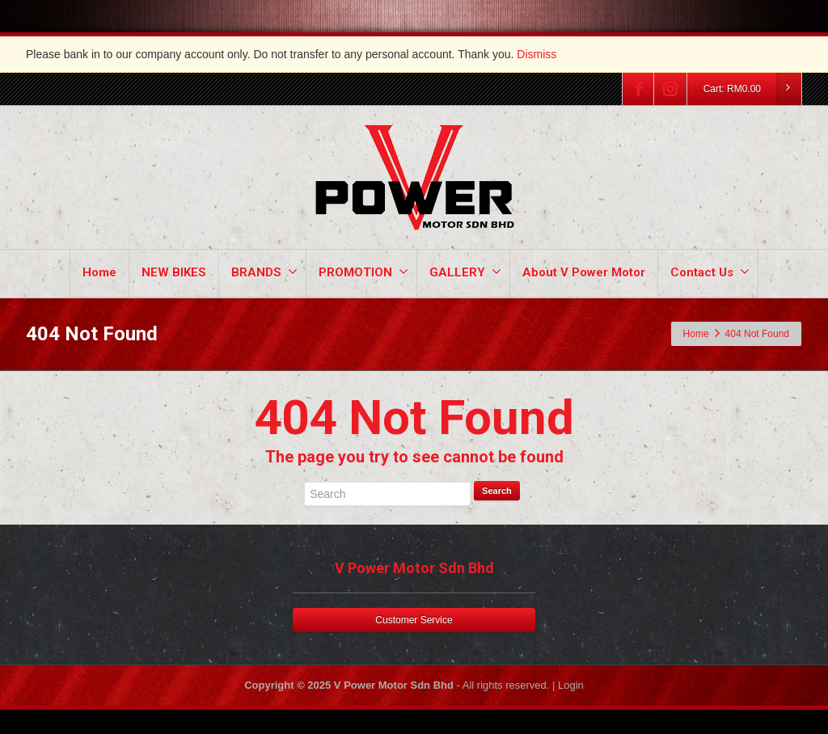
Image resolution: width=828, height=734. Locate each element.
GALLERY (465, 272)
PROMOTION (363, 272)
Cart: (752, 89)
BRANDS (264, 272)
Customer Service (413, 620)
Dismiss (536, 54)
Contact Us (710, 272)
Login (571, 685)
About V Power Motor (583, 272)
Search (497, 491)
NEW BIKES (174, 272)
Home (99, 272)
